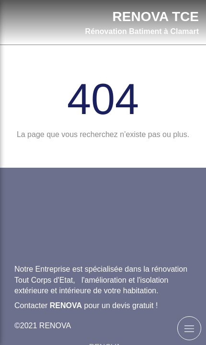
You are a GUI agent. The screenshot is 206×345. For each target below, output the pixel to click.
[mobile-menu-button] (189, 328)
